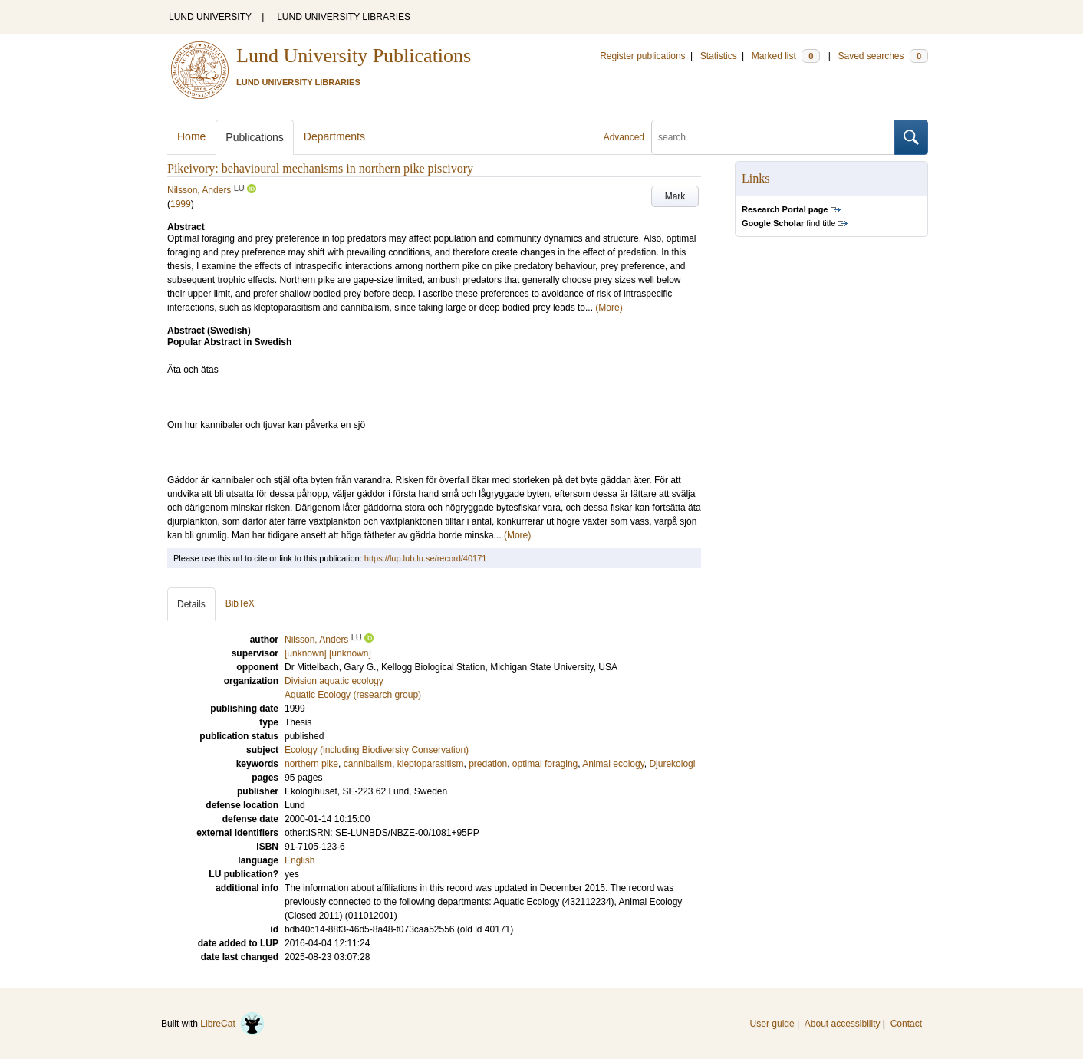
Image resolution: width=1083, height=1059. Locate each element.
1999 (180, 204)
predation (488, 763)
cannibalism (368, 763)
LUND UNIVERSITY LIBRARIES (343, 17)
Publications (254, 137)
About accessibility (843, 1023)
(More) (608, 307)
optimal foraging (545, 763)
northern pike (311, 763)
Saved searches (883, 56)
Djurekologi (672, 763)
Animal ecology (613, 763)
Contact (906, 1023)
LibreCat (232, 1023)
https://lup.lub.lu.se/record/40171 (425, 558)
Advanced (624, 137)
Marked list (786, 56)
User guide (772, 1023)
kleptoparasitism (430, 763)
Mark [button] (675, 196)
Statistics (718, 56)
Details (191, 604)
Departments (334, 136)
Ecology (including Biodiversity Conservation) (377, 750)
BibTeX (240, 603)
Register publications (642, 56)
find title (788, 223)
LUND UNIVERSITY (210, 17)
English (299, 860)
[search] (773, 137)
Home (191, 136)
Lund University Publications (353, 55)
